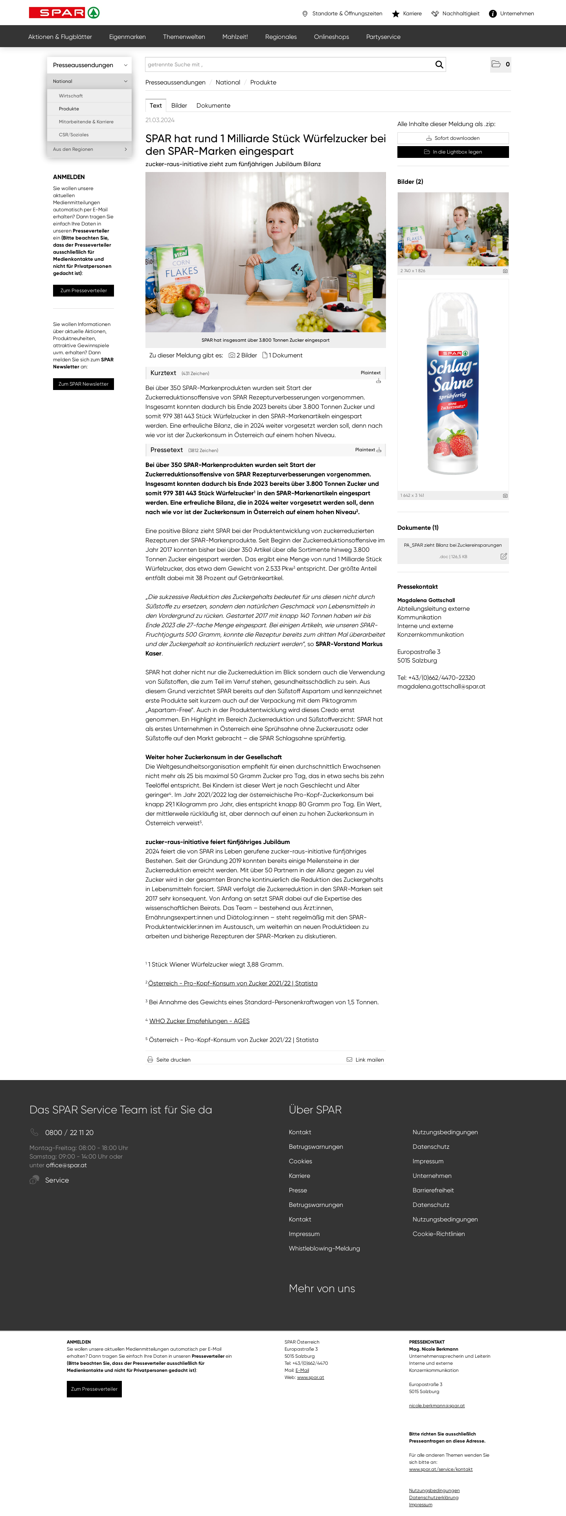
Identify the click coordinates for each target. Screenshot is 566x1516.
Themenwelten (184, 36)
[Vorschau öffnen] (265, 252)
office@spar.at (66, 1165)
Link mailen (370, 1059)
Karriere (299, 1175)
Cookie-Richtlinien (439, 1234)
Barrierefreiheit (433, 1190)
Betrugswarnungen (316, 1146)
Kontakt (300, 1132)
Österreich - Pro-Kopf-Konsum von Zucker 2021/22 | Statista (233, 1040)
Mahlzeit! (235, 36)
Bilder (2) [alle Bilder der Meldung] (410, 181)
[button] (500, 65)
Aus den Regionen (90, 149)
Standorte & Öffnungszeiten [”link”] (341, 14)
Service (49, 1180)
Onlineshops (331, 36)
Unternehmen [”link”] (511, 14)
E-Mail (302, 1370)
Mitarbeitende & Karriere (86, 122)
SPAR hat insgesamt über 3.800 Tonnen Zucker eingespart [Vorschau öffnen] (266, 340)
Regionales (281, 36)
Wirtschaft (71, 96)
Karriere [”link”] (407, 14)
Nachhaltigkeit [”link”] (455, 14)
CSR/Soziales (74, 134)
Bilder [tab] (179, 105)
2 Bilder (247, 355)
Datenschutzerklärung (434, 1497)
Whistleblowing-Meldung (324, 1248)
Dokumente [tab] (213, 105)
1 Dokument (286, 355)
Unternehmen (432, 1175)
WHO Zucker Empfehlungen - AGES (199, 1021)
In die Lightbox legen (453, 152)
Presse (298, 1190)
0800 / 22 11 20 (61, 1133)
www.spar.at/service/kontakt (441, 1469)
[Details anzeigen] (505, 271)
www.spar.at (310, 1377)
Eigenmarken (127, 36)
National (90, 81)
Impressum (428, 1161)
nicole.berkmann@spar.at (437, 1405)
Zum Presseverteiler (84, 290)
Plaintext (368, 449)
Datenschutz (431, 1146)
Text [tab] (156, 105)
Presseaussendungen (90, 65)
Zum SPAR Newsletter (83, 384)
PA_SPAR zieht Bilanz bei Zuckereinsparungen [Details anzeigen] (453, 545)
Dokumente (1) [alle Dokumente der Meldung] (418, 527)
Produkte (69, 109)
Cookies (300, 1161)
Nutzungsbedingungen (445, 1132)
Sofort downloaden (453, 138)
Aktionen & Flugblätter (60, 36)
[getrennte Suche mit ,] (295, 64)
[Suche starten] (439, 65)
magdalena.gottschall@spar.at (441, 686)
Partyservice (383, 36)
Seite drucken (173, 1059)
